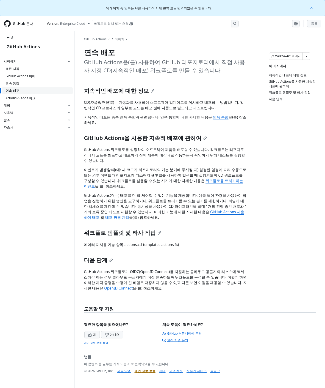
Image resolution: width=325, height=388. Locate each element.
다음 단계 (98, 260)
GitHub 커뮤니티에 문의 (182, 333)
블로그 (215, 371)
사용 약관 (124, 371)
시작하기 (117, 39)
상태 (162, 371)
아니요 (112, 334)
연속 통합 (220, 117)
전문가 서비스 (196, 371)
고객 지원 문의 (175, 340)
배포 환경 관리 (117, 217)
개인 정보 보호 (144, 371)
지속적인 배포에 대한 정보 (119, 90)
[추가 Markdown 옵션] (306, 56)
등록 (314, 23)
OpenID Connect (118, 288)
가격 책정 (176, 371)
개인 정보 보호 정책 (96, 343)
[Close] (312, 7)
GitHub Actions (23, 47)
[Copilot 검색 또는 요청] (165, 23)
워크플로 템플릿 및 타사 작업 (122, 232)
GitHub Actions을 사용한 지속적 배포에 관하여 (145, 138)
